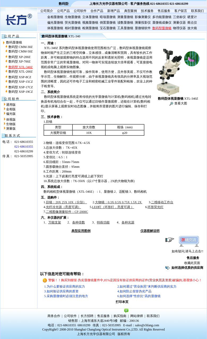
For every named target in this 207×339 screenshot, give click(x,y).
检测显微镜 (90, 28)
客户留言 (180, 11)
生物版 (11, 124)
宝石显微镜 (108, 28)
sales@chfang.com (147, 325)
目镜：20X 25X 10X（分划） (66, 202)
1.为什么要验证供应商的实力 (64, 286)
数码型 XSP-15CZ (20, 81)
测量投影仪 (143, 22)
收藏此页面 (192, 263)
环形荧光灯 (155, 207)
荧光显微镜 (73, 22)
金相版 (11, 109)
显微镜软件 (143, 28)
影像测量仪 (143, 17)
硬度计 (192, 17)
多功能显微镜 (161, 17)
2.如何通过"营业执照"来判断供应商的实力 (146, 286)
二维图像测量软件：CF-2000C (67, 212)
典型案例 (130, 11)
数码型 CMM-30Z (20, 47)
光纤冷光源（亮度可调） (63, 207)
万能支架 (54, 222)
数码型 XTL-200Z (20, 71)
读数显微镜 (125, 22)
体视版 (11, 119)
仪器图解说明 (149, 231)
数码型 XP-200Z (19, 57)
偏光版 (11, 114)
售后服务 (164, 11)
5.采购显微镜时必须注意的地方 (66, 296)
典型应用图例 (80, 231)
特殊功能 (103, 222)
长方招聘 (87, 316)
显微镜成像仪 (161, 22)
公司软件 (80, 11)
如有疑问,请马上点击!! (187, 251)
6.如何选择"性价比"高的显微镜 (139, 296)
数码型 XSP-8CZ (19, 77)
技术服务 (147, 11)
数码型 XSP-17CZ (20, 87)
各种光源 (128, 222)
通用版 (11, 105)
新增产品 (113, 11)
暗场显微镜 (108, 17)
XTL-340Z (178, 98)
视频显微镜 (90, 22)
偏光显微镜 (55, 22)
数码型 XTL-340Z (20, 67)
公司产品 (63, 11)
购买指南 (120, 316)
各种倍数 (78, 222)
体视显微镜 (55, 28)
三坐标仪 (179, 17)
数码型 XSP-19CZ (20, 92)
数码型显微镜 (161, 28)
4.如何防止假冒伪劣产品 (134, 291)
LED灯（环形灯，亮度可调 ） (113, 207)
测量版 (11, 128)
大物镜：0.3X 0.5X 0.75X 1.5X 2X (118, 202)
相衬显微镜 (73, 28)
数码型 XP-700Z (19, 61)
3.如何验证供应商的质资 (61, 291)
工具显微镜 (125, 28)
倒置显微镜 (108, 22)
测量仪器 (179, 22)
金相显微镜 (55, 17)
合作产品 (96, 11)
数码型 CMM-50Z (20, 51)
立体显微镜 (90, 17)
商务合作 (54, 316)
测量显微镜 (125, 17)
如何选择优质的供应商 (187, 268)
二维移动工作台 (162, 202)
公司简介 (46, 11)
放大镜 (192, 28)
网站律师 (136, 316)
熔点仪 (192, 22)
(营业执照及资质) (160, 280)
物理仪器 (179, 28)
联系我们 (197, 11)
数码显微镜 (14, 42)
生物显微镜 (73, 17)
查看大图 (180, 103)
